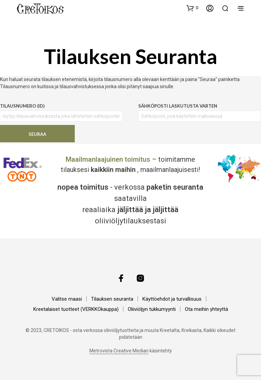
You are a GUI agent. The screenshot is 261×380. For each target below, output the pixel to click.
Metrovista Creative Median (119, 350)
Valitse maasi (67, 299)
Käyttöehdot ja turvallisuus (172, 299)
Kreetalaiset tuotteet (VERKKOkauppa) (76, 309)
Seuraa (37, 134)
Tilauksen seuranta (112, 299)
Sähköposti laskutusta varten (177, 106)
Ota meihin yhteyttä (206, 309)
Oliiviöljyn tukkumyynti (152, 309)
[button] (192, 7)
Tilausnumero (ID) (22, 106)
